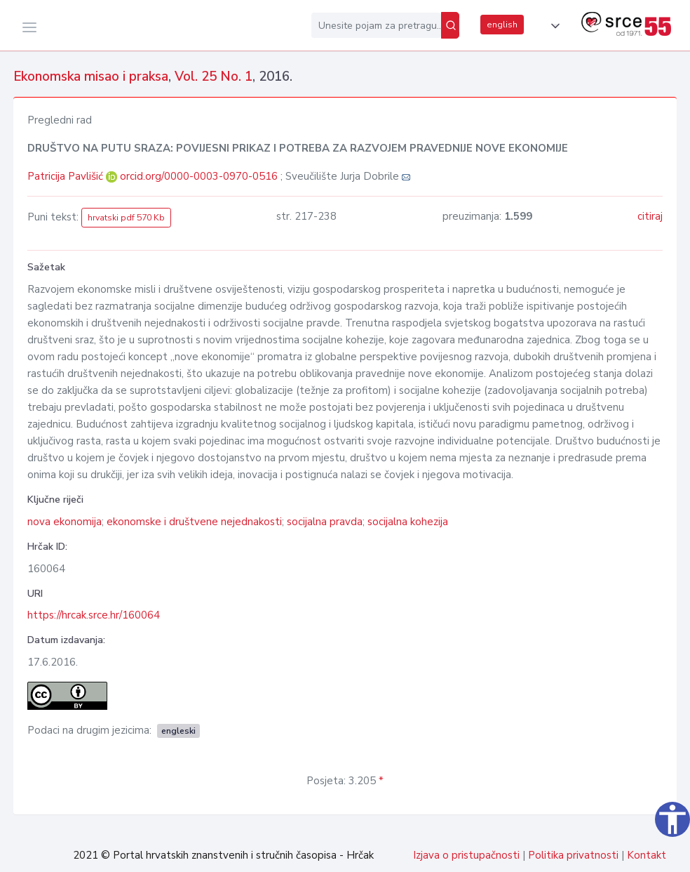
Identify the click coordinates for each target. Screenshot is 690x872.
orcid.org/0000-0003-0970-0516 (199, 176)
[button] (552, 26)
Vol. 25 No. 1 (213, 76)
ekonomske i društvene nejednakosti (194, 522)
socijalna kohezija (407, 522)
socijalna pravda (325, 522)
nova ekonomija (64, 522)
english (502, 24)
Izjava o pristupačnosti (466, 855)
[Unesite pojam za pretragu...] (376, 25)
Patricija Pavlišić (66, 176)
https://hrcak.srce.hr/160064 (93, 615)
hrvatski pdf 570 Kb (126, 217)
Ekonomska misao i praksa (90, 76)
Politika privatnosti (573, 855)
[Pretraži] (450, 25)
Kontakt (646, 855)
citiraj (650, 216)
